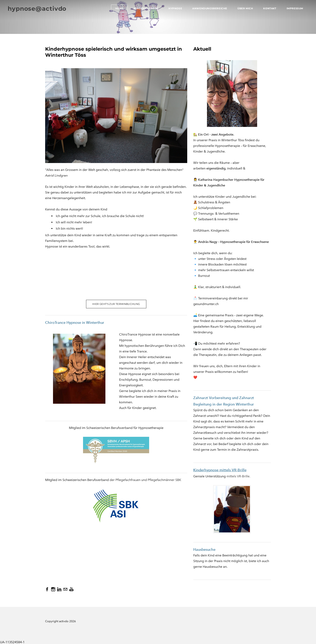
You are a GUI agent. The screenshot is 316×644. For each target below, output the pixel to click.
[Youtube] (71, 589)
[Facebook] (47, 589)
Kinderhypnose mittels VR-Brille (219, 470)
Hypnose (175, 8)
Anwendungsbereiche (209, 8)
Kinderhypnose (145, 8)
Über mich (245, 8)
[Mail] (65, 589)
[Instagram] (53, 589)
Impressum (294, 8)
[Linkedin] (59, 589)
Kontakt (269, 8)
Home (119, 8)
